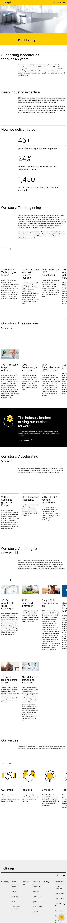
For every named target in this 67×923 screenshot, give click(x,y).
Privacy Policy (59, 882)
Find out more (25, 440)
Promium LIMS (37, 907)
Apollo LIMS (36, 902)
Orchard (35, 912)
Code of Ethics (59, 899)
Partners (14, 892)
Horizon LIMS (36, 897)
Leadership (14, 897)
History (13, 882)
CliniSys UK (36, 882)
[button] (54, 2)
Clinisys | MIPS (37, 887)
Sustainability (59, 894)
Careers (13, 887)
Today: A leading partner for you (9, 680)
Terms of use (59, 911)
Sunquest (35, 892)
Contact (13, 902)
